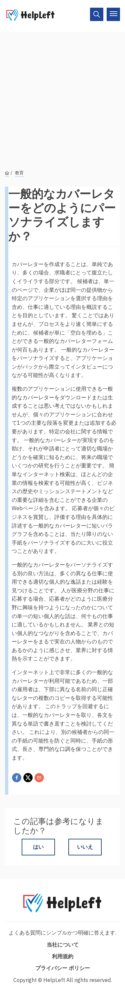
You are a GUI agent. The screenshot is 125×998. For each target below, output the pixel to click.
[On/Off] (96, 14)
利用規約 (62, 956)
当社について (63, 944)
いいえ (85, 846)
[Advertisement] (62, 94)
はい (38, 846)
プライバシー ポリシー (62, 968)
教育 (19, 173)
